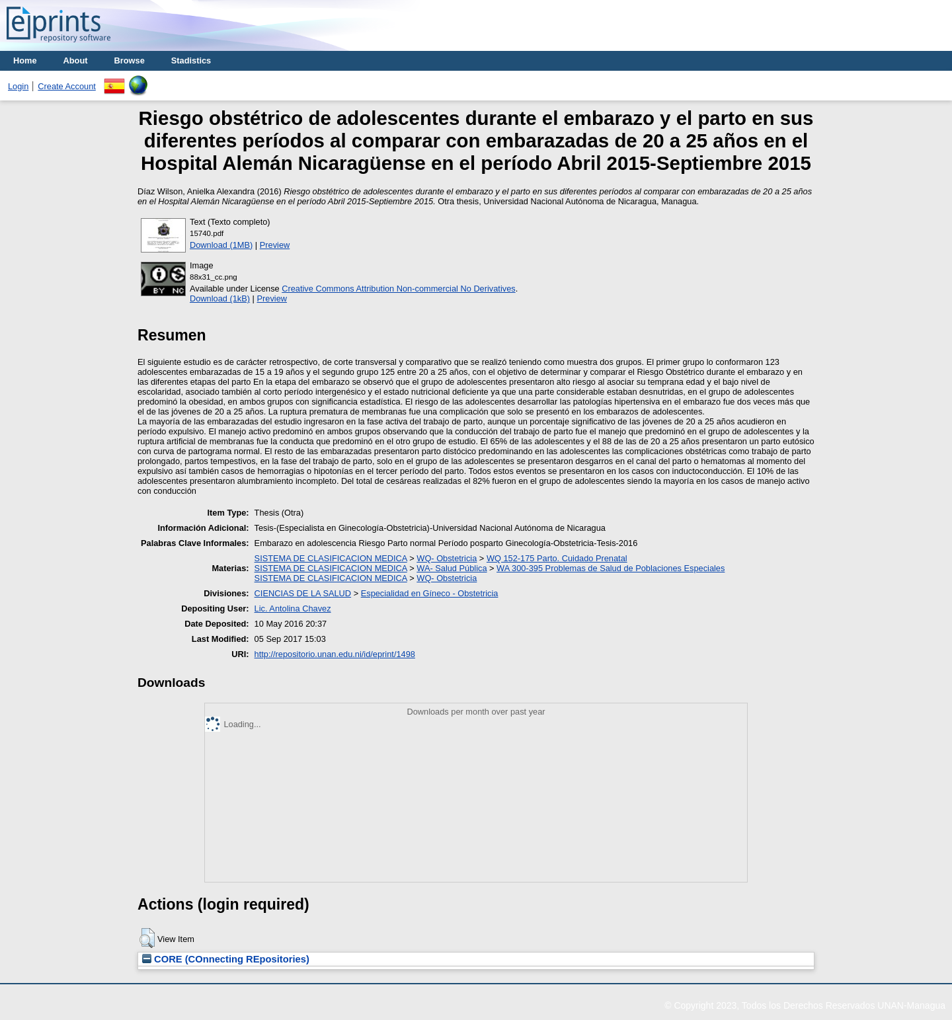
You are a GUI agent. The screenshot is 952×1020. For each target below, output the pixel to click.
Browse (129, 60)
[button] (147, 938)
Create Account (67, 86)
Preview (275, 245)
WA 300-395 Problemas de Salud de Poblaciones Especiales (610, 568)
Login (18, 86)
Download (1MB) (221, 245)
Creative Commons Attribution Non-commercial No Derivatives (398, 289)
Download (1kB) (220, 298)
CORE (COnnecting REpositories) (225, 959)
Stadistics (191, 60)
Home (25, 60)
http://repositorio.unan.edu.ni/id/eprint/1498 (335, 654)
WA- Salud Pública (451, 568)
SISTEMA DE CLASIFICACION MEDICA (331, 558)
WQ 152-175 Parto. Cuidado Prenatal (557, 558)
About (75, 60)
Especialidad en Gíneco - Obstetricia (429, 593)
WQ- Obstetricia (446, 558)
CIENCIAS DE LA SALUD (303, 593)
